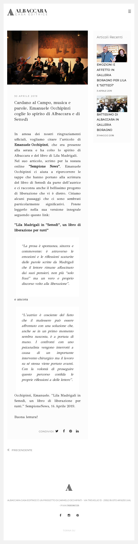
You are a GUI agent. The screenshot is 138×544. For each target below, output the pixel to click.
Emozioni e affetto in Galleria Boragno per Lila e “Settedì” (111, 75)
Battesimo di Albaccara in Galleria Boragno (108, 122)
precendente (22, 450)
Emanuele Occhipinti (31, 144)
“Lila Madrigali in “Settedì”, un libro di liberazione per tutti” (47, 227)
